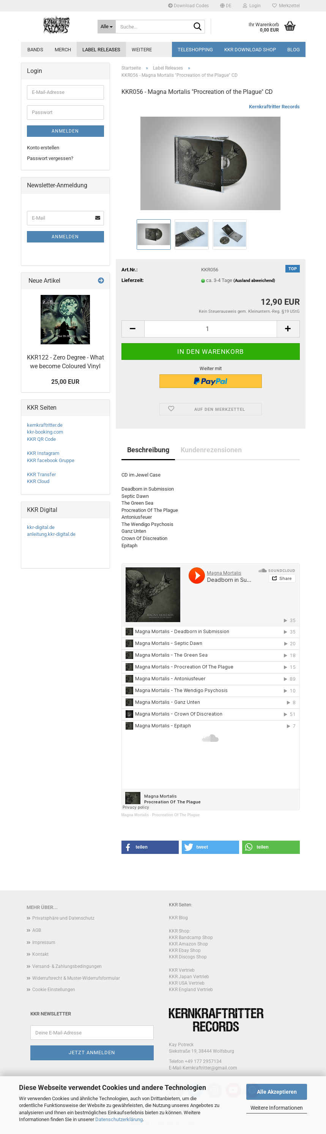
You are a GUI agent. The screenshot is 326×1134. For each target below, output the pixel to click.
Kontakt (40, 954)
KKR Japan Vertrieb (189, 976)
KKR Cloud (38, 481)
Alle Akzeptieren (277, 1092)
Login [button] (252, 5)
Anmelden (65, 131)
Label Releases (101, 49)
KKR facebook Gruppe (50, 460)
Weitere (142, 49)
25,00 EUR (65, 381)
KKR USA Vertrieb (187, 983)
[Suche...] (107, 26)
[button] (225, 5)
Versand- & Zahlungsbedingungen (67, 966)
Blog (293, 49)
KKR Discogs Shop (188, 957)
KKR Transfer (41, 474)
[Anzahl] (210, 328)
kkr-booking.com (45, 432)
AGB (36, 930)
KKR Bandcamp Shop (191, 937)
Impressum (43, 942)
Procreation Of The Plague (176, 815)
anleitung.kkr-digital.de (51, 534)
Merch (63, 49)
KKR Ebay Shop (185, 950)
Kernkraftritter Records (274, 106)
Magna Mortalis (135, 815)
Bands (35, 49)
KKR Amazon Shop (188, 944)
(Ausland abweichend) (254, 280)
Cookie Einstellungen (53, 989)
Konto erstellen (43, 147)
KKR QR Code (41, 439)
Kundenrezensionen (211, 450)
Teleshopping (195, 49)
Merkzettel (286, 5)
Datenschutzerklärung (119, 1119)
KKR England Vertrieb (191, 989)
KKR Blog (178, 917)
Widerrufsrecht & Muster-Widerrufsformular (76, 978)
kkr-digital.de (41, 527)
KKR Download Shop (250, 49)
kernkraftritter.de (45, 425)
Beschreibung (148, 450)
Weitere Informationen (276, 1108)
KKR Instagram (43, 453)
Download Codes (188, 5)
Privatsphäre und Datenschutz (63, 918)
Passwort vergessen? (50, 158)
